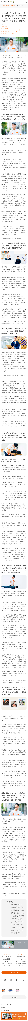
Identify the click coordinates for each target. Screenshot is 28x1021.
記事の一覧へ (14, 972)
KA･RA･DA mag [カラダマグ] (7, 2)
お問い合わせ (5, 1010)
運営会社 (4, 1007)
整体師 (13, 33)
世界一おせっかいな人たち (6, 33)
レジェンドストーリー (16, 31)
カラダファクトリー (16, 28)
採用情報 (14, 997)
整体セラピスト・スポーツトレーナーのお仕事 (18, 1016)
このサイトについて (7, 1004)
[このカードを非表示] (25, 1014)
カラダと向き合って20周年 (6, 28)
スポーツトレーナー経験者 (6, 31)
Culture (2, 10)
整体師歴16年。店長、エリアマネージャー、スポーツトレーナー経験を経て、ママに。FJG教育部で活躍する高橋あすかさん (21, 961)
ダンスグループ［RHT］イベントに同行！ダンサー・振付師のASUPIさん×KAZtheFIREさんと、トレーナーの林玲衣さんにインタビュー (6, 961)
